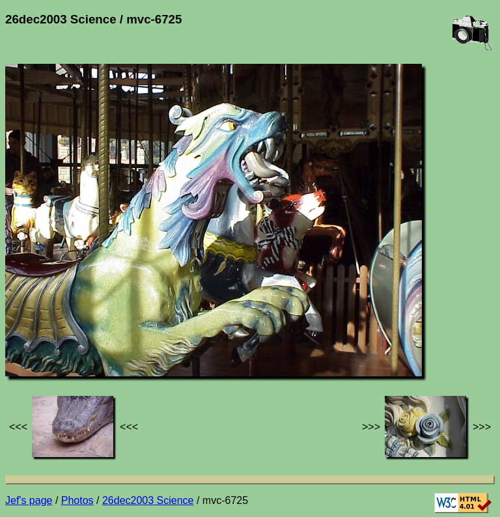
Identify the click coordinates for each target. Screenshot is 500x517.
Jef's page (28, 500)
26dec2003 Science (148, 500)
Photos (77, 500)
